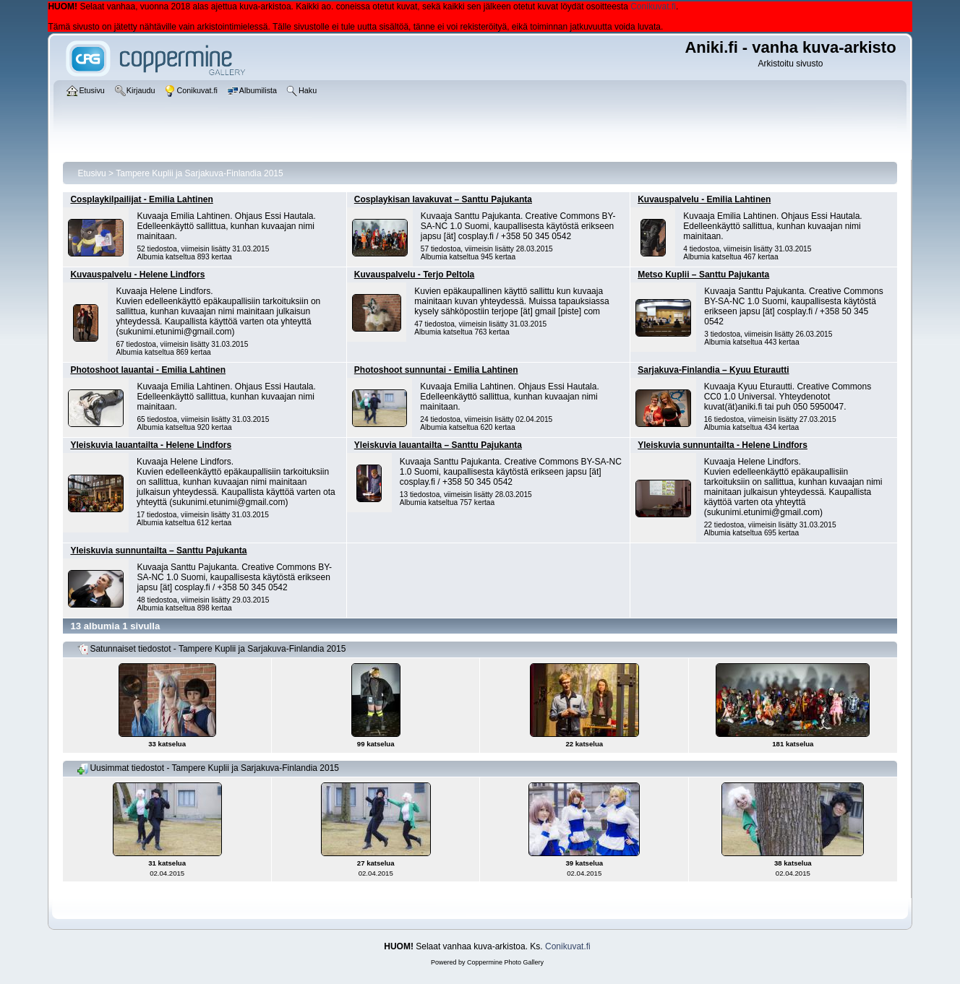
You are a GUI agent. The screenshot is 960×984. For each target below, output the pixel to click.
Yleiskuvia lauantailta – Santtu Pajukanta (438, 445)
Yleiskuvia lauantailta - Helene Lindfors (150, 445)
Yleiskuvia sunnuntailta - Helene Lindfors (722, 445)
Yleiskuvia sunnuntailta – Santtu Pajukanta (158, 550)
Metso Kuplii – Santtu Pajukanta (703, 274)
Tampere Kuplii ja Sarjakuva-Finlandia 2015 (199, 173)
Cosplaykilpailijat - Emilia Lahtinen (141, 199)
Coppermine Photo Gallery (505, 962)
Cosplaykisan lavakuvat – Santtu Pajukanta (443, 199)
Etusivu (91, 173)
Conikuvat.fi (653, 6)
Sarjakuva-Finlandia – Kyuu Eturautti (713, 370)
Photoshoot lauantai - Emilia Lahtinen (148, 370)
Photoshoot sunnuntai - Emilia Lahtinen (436, 370)
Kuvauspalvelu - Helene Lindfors (137, 274)
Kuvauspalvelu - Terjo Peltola (414, 274)
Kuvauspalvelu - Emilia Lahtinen (704, 199)
